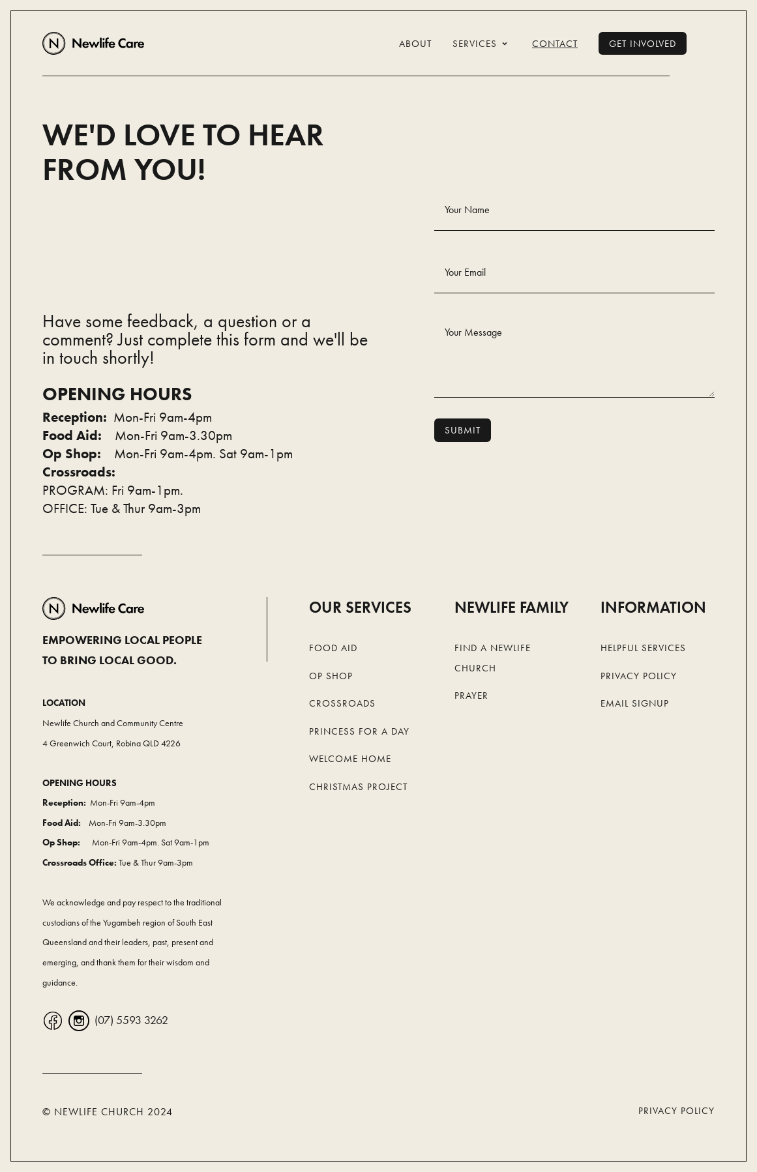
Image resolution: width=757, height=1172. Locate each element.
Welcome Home (350, 758)
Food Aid (333, 647)
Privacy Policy (639, 675)
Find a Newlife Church (492, 658)
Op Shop (331, 675)
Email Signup (635, 703)
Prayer (471, 695)
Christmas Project (358, 786)
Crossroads (342, 703)
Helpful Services (643, 647)
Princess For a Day (359, 731)
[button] (482, 43)
